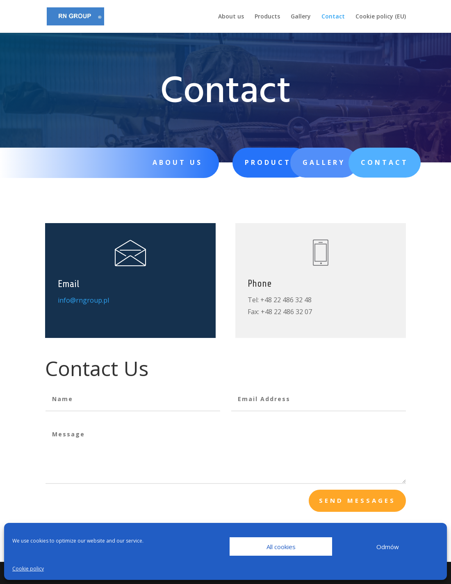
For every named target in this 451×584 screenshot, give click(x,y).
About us (231, 17)
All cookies (281, 547)
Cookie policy (28, 568)
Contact (333, 17)
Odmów (387, 547)
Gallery (301, 17)
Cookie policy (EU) (380, 17)
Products (267, 17)
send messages (357, 500)
